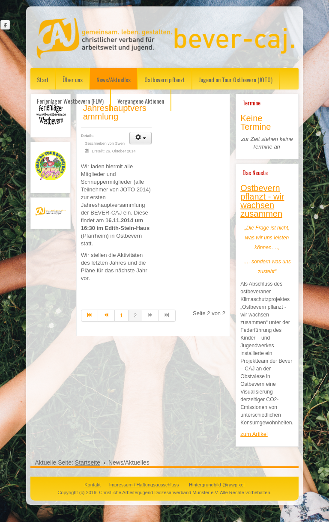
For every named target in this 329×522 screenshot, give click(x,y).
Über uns (73, 79)
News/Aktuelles (113, 79)
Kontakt (92, 484)
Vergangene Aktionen (140, 100)
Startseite (87, 462)
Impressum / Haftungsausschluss (144, 484)
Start (43, 79)
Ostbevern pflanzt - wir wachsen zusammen (262, 200)
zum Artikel (254, 434)
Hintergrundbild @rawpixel (217, 484)
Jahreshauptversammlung (115, 112)
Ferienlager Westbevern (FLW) (70, 100)
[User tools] (140, 138)
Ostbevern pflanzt (164, 79)
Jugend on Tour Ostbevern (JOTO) (235, 79)
